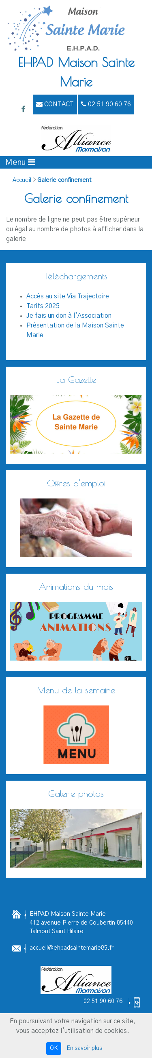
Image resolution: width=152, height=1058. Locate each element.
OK (54, 1048)
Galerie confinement (64, 180)
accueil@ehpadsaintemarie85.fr (71, 948)
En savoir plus (84, 1048)
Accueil (22, 180)
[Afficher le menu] (20, 162)
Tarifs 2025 (43, 306)
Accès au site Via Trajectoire (67, 296)
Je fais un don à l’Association (68, 316)
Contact (55, 104)
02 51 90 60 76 (102, 1001)
